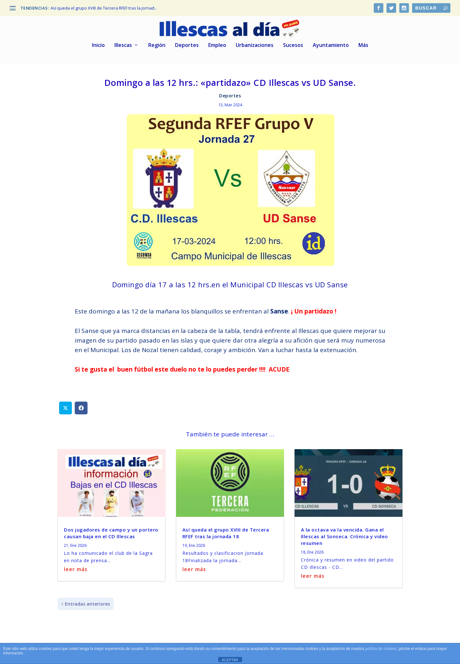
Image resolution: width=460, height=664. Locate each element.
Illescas (123, 45)
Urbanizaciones (254, 45)
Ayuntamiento (331, 45)
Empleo (217, 45)
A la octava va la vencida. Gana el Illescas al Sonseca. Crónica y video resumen (344, 535)
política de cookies (381, 648)
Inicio (98, 45)
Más (363, 45)
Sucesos (293, 45)
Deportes (187, 45)
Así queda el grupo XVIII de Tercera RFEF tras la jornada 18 (225, 532)
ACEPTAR (230, 660)
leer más (76, 568)
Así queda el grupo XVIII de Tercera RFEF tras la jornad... (103, 8)
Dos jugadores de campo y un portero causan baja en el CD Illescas (111, 532)
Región (156, 45)
